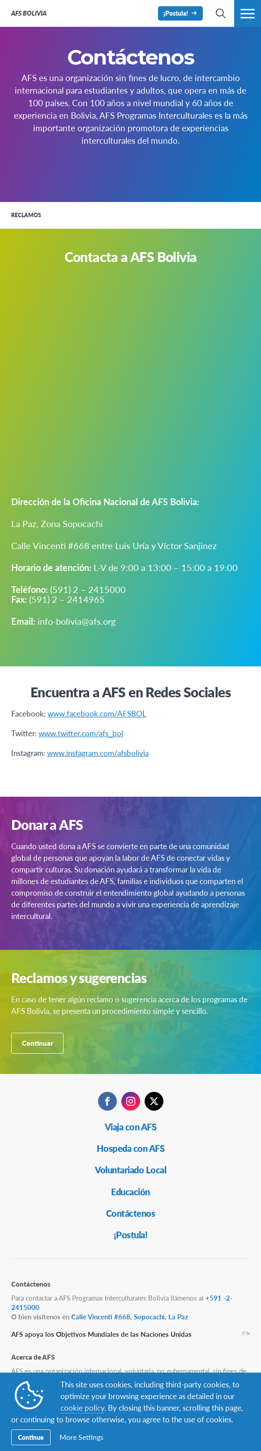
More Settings (81, 1437)
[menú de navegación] (247, 13)
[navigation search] (220, 13)
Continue (31, 1437)
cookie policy (82, 1407)
